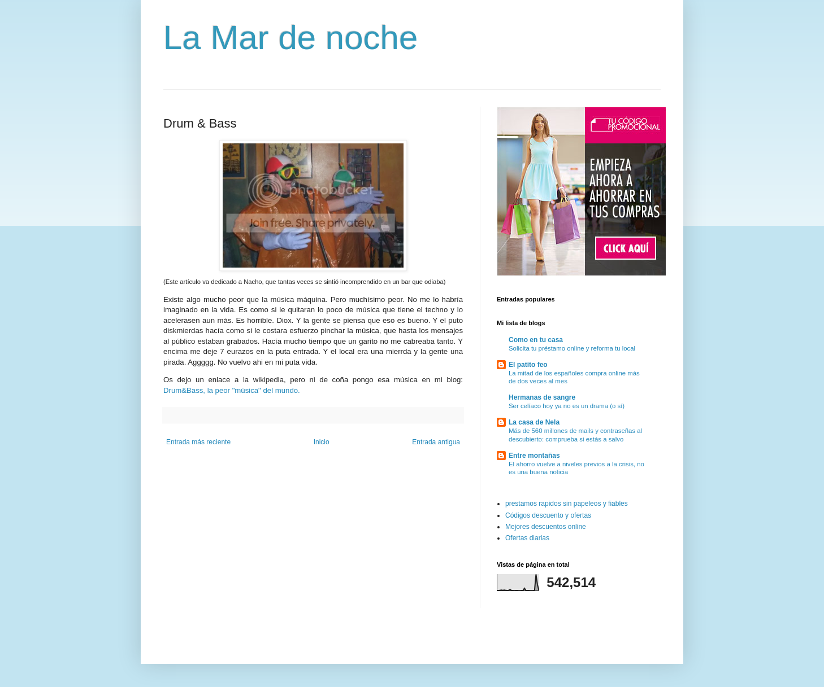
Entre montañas (534, 456)
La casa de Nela (534, 422)
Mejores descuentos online (545, 527)
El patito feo (528, 365)
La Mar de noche (290, 37)
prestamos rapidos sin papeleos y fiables (566, 503)
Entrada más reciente (198, 442)
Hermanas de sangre (542, 397)
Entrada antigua (436, 442)
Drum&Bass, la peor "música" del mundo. (231, 390)
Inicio (321, 442)
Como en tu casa (536, 340)
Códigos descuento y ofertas (548, 515)
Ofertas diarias (527, 538)
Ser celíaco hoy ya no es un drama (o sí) (566, 405)
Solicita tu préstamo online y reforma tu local (572, 348)
